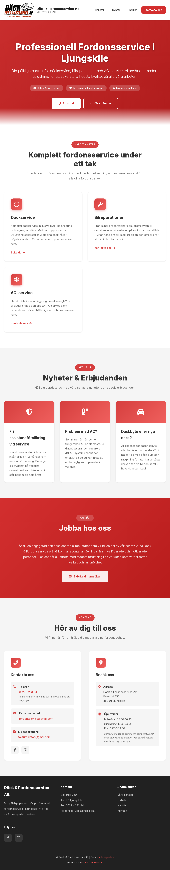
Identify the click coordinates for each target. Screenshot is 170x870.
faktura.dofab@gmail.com (34, 738)
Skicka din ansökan (85, 577)
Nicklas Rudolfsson (92, 862)
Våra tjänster (100, 103)
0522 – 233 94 (28, 693)
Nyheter (116, 10)
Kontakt (122, 810)
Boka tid (66, 103)
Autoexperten (106, 857)
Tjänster (99, 10)
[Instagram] (25, 751)
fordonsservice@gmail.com (36, 720)
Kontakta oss (153, 10)
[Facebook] (15, 751)
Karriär (133, 10)
